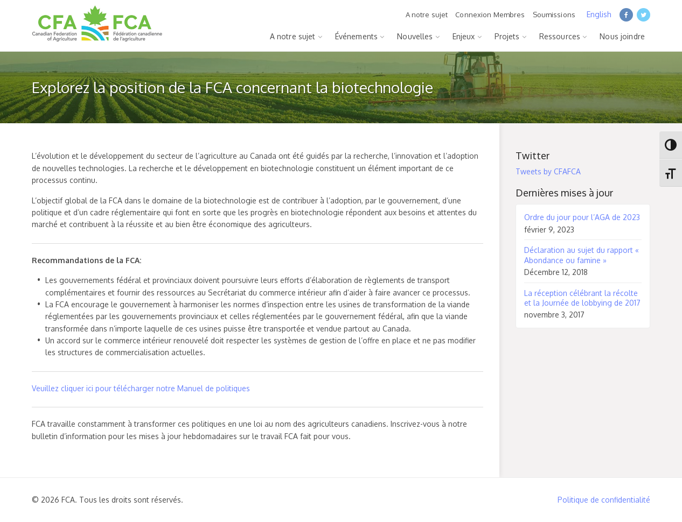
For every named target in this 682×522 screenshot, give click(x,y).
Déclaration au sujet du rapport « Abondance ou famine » (581, 254)
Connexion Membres (490, 14)
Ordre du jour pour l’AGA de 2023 (582, 217)
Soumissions (554, 14)
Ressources (559, 36)
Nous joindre (622, 36)
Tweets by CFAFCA (548, 171)
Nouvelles (415, 36)
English (599, 14)
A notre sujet (427, 14)
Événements (356, 36)
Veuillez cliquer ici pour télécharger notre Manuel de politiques (141, 388)
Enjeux (464, 36)
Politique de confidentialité (604, 499)
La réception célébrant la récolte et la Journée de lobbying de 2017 (582, 297)
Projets (507, 36)
